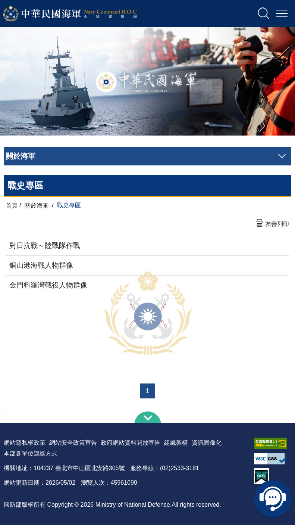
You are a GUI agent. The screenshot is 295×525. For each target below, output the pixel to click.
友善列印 (277, 224)
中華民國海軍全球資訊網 (80, 13)
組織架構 (176, 442)
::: (2, 409)
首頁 (12, 205)
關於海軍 (36, 205)
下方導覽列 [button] (147, 417)
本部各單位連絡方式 (30, 453)
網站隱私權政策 (24, 442)
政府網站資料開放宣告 (130, 442)
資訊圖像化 (207, 442)
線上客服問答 (272, 499)
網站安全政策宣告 (73, 442)
